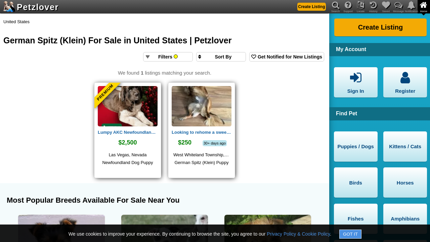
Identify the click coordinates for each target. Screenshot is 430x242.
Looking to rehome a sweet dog (201, 132)
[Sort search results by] (221, 56)
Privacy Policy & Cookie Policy (298, 234)
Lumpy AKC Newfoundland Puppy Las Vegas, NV (128, 132)
